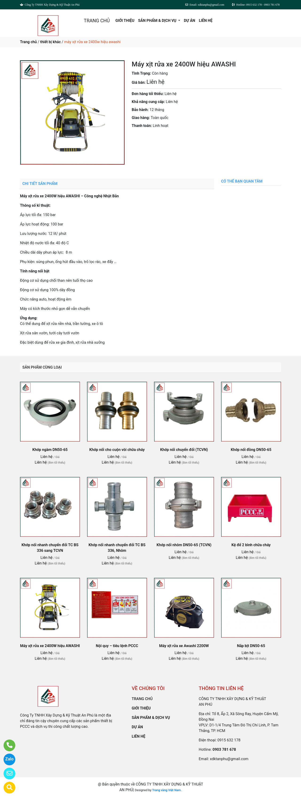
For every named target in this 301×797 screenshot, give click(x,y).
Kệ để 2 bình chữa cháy (251, 545)
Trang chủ (28, 42)
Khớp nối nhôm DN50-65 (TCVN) (184, 545)
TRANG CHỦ (97, 20)
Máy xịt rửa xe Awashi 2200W (184, 646)
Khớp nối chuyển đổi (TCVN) (184, 449)
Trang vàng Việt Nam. (167, 790)
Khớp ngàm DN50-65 (50, 449)
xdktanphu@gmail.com (229, 759)
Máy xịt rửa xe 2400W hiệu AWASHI (50, 646)
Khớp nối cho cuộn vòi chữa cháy (117, 449)
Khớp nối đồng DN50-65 (251, 449)
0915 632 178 (229, 740)
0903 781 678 (178, 139)
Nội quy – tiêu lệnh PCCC (117, 646)
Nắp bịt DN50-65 (251, 646)
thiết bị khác (50, 42)
